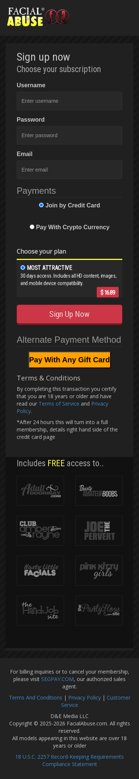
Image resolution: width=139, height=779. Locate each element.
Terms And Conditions (35, 697)
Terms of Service (59, 403)
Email (25, 154)
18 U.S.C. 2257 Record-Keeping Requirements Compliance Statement (69, 760)
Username (31, 85)
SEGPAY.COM (57, 679)
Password (31, 119)
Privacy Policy (84, 697)
